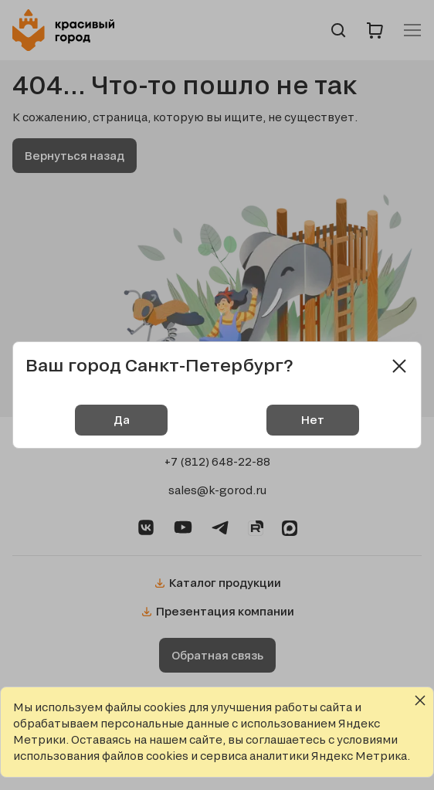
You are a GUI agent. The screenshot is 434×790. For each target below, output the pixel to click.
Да (122, 419)
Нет (312, 419)
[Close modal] (399, 366)
